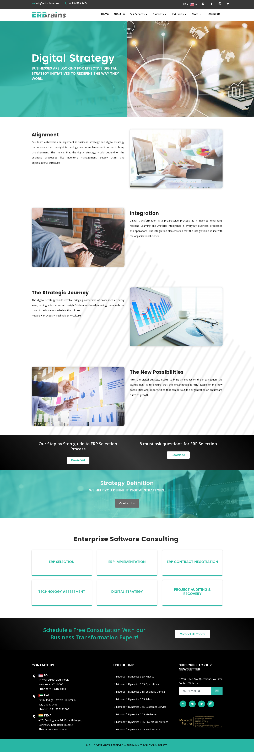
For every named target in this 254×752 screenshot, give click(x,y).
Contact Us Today (192, 634)
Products (158, 14)
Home (105, 14)
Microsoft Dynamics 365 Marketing (136, 714)
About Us (119, 14)
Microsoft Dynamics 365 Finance (134, 676)
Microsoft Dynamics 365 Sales (133, 699)
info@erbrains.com (47, 3)
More (195, 14)
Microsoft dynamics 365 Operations (137, 684)
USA (188, 4)
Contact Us (213, 14)
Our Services (137, 14)
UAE (44, 695)
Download (78, 460)
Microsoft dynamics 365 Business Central (140, 691)
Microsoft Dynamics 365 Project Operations (141, 722)
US (43, 675)
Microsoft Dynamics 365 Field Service (137, 729)
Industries (177, 14)
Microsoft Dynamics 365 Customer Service (140, 706)
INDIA (45, 715)
